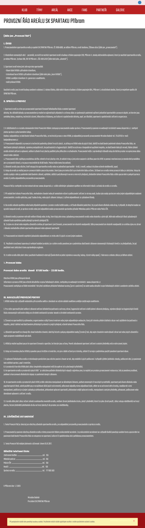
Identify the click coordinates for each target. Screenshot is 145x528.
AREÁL (55, 10)
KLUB (24, 10)
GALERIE (120, 10)
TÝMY (39, 10)
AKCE (70, 10)
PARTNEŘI (101, 10)
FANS (84, 10)
